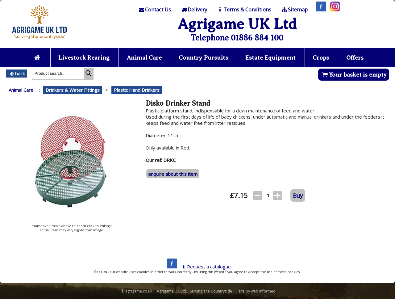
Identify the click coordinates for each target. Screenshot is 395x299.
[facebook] (170, 266)
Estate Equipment (270, 57)
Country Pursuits (203, 57)
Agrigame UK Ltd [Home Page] (237, 23)
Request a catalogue (206, 266)
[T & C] (244, 9)
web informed (263, 291)
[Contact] (154, 9)
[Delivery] (193, 9)
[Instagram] (333, 9)
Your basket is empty (353, 74)
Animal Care (144, 57)
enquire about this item (173, 174)
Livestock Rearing (84, 57)
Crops (321, 57)
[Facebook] (319, 9)
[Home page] (39, 41)
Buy (298, 195)
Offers (355, 57)
